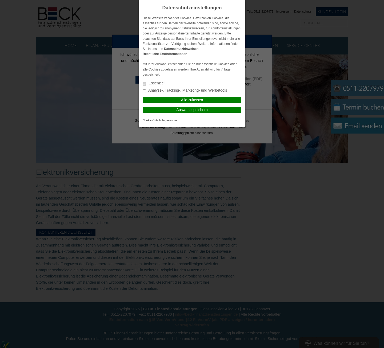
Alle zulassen (192, 100)
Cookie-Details (152, 120)
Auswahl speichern (192, 110)
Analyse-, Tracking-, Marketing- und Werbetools (185, 90)
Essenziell (154, 83)
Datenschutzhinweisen (181, 49)
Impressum (169, 120)
